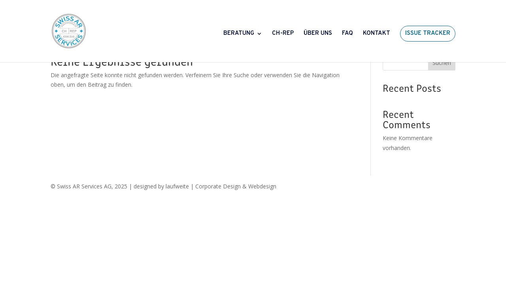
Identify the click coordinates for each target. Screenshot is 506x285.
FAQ (347, 34)
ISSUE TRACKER (427, 33)
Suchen (441, 62)
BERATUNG (238, 34)
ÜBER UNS (318, 34)
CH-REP (283, 34)
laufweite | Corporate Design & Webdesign (221, 186)
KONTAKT (376, 34)
